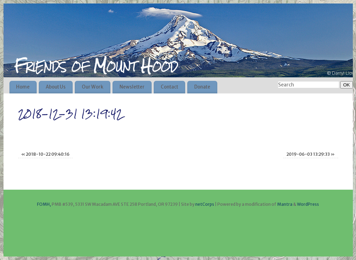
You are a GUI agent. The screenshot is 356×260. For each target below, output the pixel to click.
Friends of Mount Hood (96, 65)
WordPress (308, 204)
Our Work (92, 87)
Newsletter (132, 87)
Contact (169, 87)
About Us (56, 87)
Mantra (284, 204)
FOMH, (44, 204)
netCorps (205, 204)
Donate (202, 87)
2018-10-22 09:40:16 (45, 154)
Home (23, 87)
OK (345, 84)
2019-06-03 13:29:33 (310, 154)
